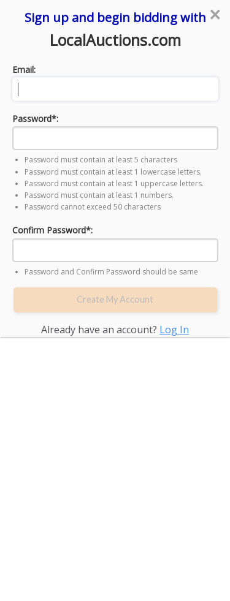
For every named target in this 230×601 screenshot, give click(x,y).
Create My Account (115, 299)
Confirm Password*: (52, 230)
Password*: (35, 118)
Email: (24, 69)
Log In (174, 329)
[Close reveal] (214, 14)
